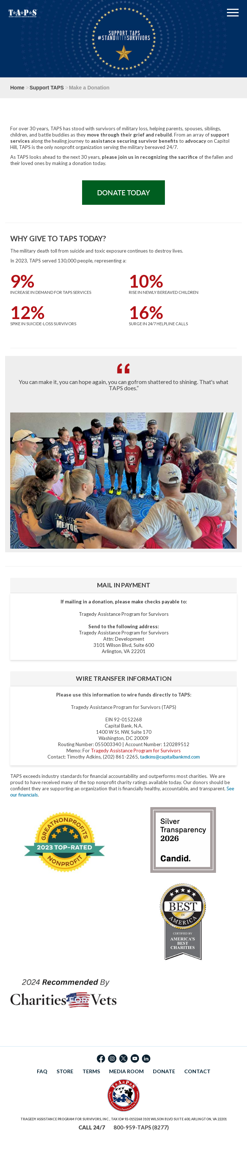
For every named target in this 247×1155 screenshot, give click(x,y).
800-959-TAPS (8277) (141, 1127)
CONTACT (197, 1071)
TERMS (91, 1071)
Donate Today (123, 192)
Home (17, 88)
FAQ (42, 1071)
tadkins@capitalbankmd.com (170, 756)
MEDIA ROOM (126, 1071)
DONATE (164, 1071)
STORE (65, 1071)
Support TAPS (47, 88)
